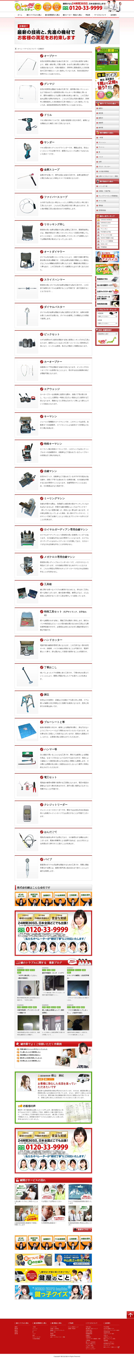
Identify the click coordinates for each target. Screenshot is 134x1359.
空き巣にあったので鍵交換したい (30, 1060)
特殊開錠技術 (89, 1333)
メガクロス (102, 226)
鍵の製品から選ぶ (57, 1323)
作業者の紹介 (89, 1330)
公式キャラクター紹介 (109, 1333)
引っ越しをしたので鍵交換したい (30, 1052)
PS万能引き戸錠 (104, 232)
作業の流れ (88, 1327)
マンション (102, 142)
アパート (101, 147)
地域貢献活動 (107, 1332)
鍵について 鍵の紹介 (91, 1342)
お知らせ (106, 1335)
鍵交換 (101, 113)
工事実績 (88, 1340)
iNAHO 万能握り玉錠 (105, 238)
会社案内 (107, 1323)
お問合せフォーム (108, 1337)
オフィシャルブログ (90, 1348)
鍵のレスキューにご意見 (109, 1338)
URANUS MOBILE (104, 219)
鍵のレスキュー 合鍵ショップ (111, 1347)
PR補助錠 (102, 247)
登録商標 (106, 1340)
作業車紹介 (88, 1337)
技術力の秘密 (89, 1332)
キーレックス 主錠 (104, 235)
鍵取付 (101, 118)
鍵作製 (101, 127)
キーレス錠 (102, 200)
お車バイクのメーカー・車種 (108, 176)
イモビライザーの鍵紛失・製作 (93, 1338)
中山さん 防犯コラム (91, 1343)
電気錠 (101, 205)
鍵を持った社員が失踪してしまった (31, 1058)
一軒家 (101, 137)
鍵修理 (101, 123)
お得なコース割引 (90, 1347)
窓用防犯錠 (102, 210)
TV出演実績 (106, 1327)
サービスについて (30, 49)
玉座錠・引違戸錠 (104, 191)
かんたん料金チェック (73, 1327)
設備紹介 (88, 1335)
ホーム (20, 49)
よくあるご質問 (89, 1345)
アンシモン (102, 229)
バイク (101, 157)
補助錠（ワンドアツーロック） (57, 1330)
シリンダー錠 (103, 186)
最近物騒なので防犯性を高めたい (30, 1055)
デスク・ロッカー (104, 166)
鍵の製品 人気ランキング (92, 1328)
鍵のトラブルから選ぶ (22, 1323)
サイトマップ (107, 1345)
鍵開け (101, 108)
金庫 (100, 162)
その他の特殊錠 (104, 171)
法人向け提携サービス (109, 1328)
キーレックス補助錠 (105, 241)
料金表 (71, 1323)
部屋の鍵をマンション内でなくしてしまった (33, 1049)
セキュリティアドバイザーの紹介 (111, 1330)
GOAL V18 (102, 244)
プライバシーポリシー (109, 1342)
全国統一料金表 (71, 1328)
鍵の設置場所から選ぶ (40, 1323)
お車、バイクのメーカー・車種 (57, 1337)
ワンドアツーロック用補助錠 (108, 196)
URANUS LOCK (104, 223)
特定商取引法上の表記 (109, 1343)
